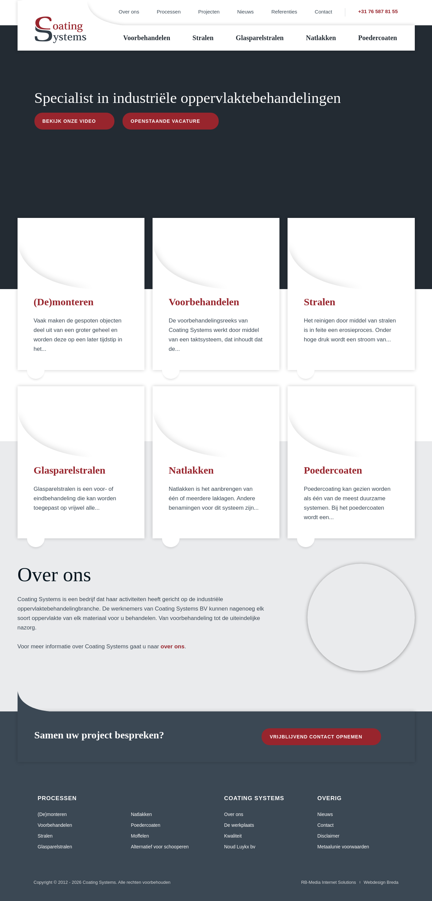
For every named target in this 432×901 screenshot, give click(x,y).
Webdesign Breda (380, 882)
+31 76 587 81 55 (378, 11)
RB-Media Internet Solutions (328, 882)
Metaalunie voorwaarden (343, 846)
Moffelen (140, 836)
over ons (173, 646)
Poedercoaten (377, 37)
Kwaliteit (233, 836)
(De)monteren (64, 301)
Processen (169, 12)
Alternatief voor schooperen (160, 846)
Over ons (129, 12)
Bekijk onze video (69, 121)
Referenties (284, 12)
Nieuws (245, 12)
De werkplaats (239, 825)
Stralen (202, 37)
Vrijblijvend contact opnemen (316, 736)
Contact (323, 12)
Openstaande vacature (165, 121)
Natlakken (321, 37)
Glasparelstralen (260, 37)
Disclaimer (328, 836)
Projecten (208, 12)
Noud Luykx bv (239, 846)
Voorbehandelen (146, 37)
